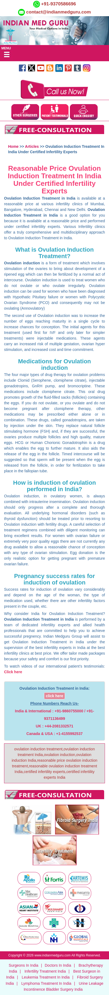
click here (54, 696)
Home (13, 146)
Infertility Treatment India (45, 971)
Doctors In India (58, 965)
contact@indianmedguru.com (58, 12)
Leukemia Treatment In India (46, 977)
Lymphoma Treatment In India (46, 983)
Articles (32, 146)
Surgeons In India (23, 965)
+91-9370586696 (58, 3)
